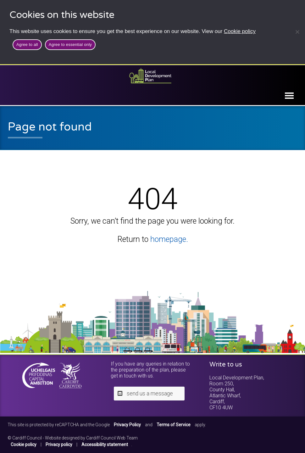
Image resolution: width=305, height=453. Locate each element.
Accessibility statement (104, 444)
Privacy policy (59, 444)
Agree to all (27, 44)
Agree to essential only (70, 44)
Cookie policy (240, 31)
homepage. (169, 239)
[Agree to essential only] (297, 32)
